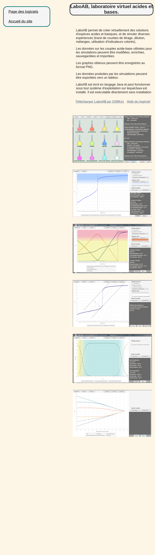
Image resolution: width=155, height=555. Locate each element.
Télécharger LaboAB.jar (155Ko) (99, 101)
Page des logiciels (23, 11)
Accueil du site (20, 21)
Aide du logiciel (138, 101)
